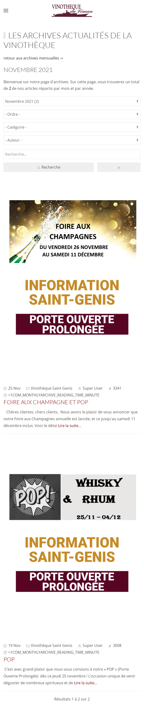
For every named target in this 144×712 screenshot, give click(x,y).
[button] (6, 10)
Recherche (48, 167)
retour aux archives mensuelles (34, 58)
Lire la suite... (69, 425)
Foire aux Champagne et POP (46, 402)
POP (9, 659)
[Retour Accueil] (72, 10)
